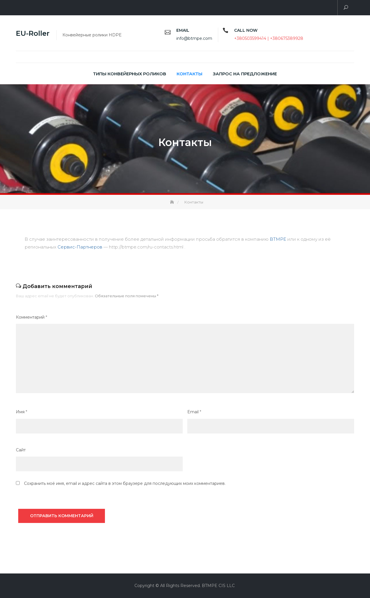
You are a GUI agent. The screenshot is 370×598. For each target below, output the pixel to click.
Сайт (21, 450)
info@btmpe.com (194, 38)
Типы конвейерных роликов (129, 73)
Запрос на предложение (245, 73)
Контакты (189, 73)
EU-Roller (32, 33)
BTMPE (278, 239)
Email (194, 411)
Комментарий (31, 317)
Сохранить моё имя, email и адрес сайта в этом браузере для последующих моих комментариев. (124, 483)
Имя (21, 411)
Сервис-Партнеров (80, 247)
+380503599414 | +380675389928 (268, 38)
